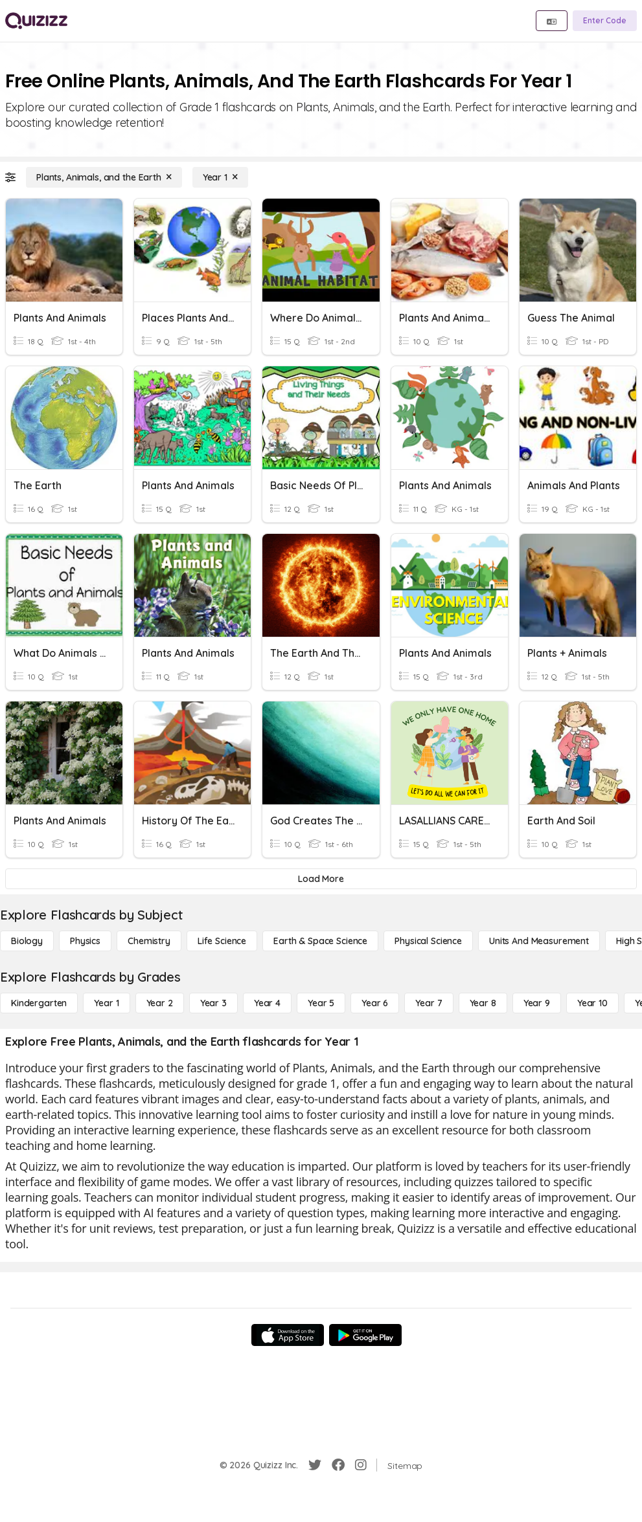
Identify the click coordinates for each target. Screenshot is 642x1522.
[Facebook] (338, 1465)
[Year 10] (592, 1003)
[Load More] (321, 878)
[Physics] (85, 941)
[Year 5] (321, 1003)
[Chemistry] (149, 941)
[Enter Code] (605, 20)
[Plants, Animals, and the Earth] (104, 177)
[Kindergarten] (39, 1003)
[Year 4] (267, 1003)
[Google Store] (365, 1335)
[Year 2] (159, 1003)
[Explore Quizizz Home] (36, 20)
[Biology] (27, 941)
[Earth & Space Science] (320, 941)
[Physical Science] (428, 941)
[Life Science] (222, 941)
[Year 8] (483, 1003)
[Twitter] (314, 1465)
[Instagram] (361, 1465)
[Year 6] (374, 1003)
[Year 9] (536, 1003)
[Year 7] (428, 1003)
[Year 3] (213, 1003)
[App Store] (287, 1335)
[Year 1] (220, 177)
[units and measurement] (539, 941)
